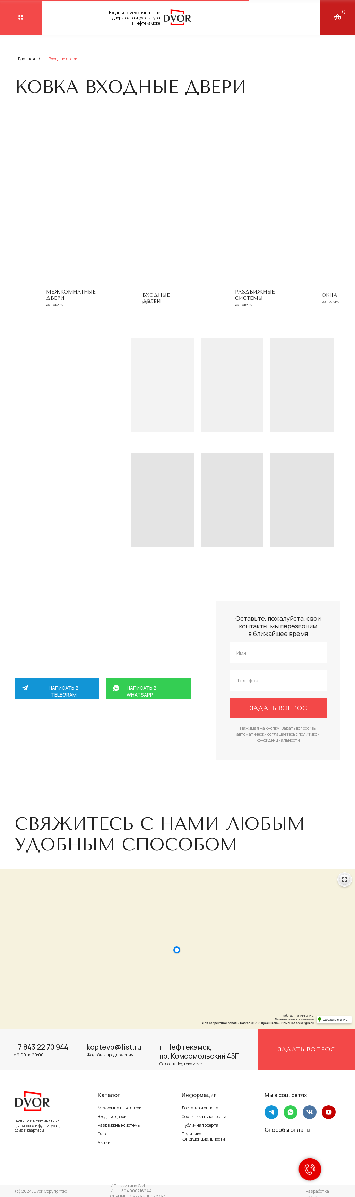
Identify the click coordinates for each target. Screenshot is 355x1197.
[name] (278, 652)
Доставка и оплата (200, 1108)
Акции (104, 1142)
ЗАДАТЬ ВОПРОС (278, 708)
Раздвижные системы (255, 295)
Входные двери (112, 1116)
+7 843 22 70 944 (41, 1047)
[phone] (278, 680)
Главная (26, 59)
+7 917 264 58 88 (84, 749)
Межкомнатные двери (119, 1108)
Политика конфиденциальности (203, 1136)
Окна (329, 295)
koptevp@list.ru (114, 1047)
